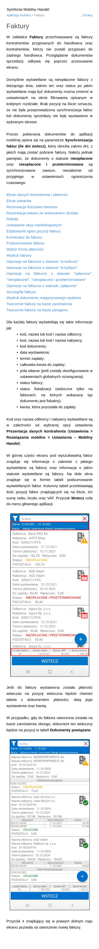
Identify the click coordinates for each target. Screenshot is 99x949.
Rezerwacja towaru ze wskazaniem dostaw (42, 213)
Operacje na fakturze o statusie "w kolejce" (42, 268)
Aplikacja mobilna (19, 15)
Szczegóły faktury (21, 292)
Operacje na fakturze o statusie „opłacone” (41, 286)
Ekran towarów (18, 201)
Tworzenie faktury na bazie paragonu (37, 310)
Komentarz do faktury (24, 237)
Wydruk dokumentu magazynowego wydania (43, 298)
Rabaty (12, 219)
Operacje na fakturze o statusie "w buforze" (42, 262)
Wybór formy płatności (25, 249)
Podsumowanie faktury (25, 243)
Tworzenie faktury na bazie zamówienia (39, 304)
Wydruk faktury (19, 255)
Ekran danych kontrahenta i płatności (37, 195)
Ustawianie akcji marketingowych (34, 225)
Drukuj (87, 15)
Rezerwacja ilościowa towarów (31, 207)
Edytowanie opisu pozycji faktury (33, 231)
